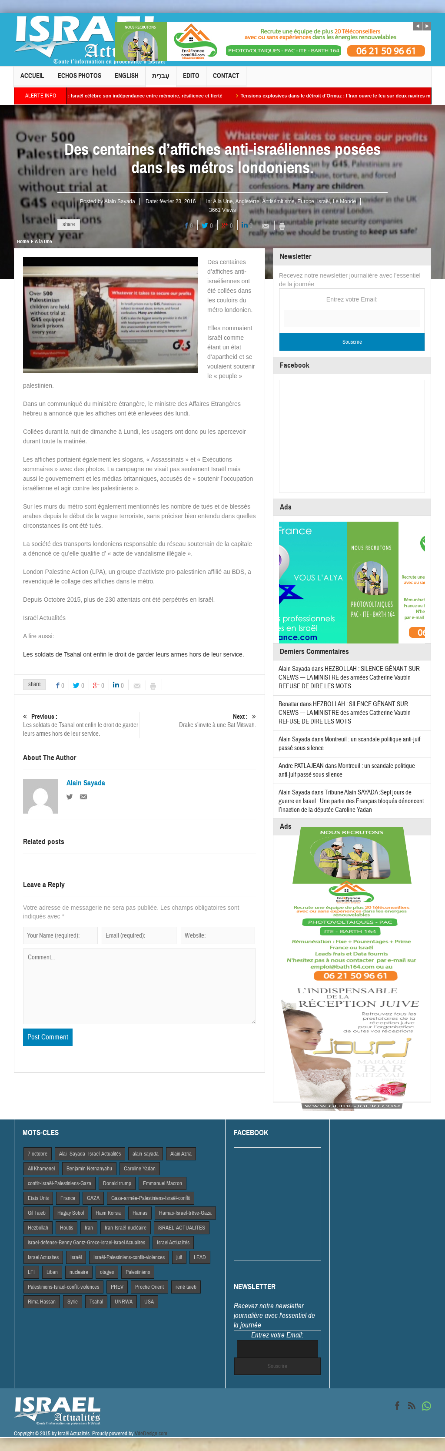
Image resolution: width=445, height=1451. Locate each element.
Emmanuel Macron (162, 1183)
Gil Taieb (37, 1213)
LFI (31, 1272)
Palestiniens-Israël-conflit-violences (63, 1286)
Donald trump (117, 1183)
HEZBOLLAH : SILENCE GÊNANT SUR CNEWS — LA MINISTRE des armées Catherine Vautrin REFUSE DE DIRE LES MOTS (349, 677)
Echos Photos (79, 79)
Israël (323, 201)
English (126, 79)
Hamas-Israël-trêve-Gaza (185, 1213)
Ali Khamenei (41, 1168)
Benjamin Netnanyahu (89, 1168)
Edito (191, 79)
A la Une (222, 201)
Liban (52, 1272)
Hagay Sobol (70, 1213)
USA (149, 1301)
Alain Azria (181, 1153)
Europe (305, 201)
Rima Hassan (42, 1301)
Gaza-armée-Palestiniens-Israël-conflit (150, 1198)
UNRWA (124, 1301)
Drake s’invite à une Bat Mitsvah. (198, 720)
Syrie (72, 1301)
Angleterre (247, 201)
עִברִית (161, 79)
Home (23, 241)
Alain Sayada (119, 201)
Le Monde (344, 201)
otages (107, 1272)
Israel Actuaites (43, 1257)
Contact (226, 79)
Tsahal (96, 1301)
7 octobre (37, 1153)
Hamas (140, 1213)
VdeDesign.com (151, 1433)
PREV (117, 1286)
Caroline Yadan (140, 1168)
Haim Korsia (108, 1213)
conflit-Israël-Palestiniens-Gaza (59, 1183)
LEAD (200, 1257)
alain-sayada (146, 1153)
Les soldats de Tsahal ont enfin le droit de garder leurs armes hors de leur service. (133, 654)
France (67, 1198)
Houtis (66, 1227)
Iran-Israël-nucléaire (125, 1227)
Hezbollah (38, 1227)
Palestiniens (138, 1272)
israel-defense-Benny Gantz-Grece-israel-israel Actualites (86, 1242)
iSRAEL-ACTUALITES (181, 1227)
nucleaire (79, 1272)
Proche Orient (149, 1286)
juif (179, 1257)
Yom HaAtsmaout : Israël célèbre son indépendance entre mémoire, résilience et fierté (136, 95)
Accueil (32, 79)
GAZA (93, 1198)
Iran (89, 1227)
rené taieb (186, 1286)
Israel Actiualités (173, 1242)
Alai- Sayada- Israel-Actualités (90, 1153)
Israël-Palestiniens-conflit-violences (129, 1257)
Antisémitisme (278, 201)
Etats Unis (38, 1198)
